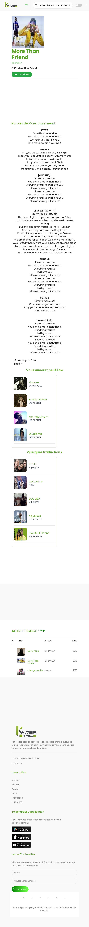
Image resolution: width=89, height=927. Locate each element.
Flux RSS (17, 802)
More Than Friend (32, 662)
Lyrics (14, 793)
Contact (17, 763)
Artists (15, 789)
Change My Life (35, 670)
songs (41, 630)
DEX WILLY (17, 63)
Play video (22, 74)
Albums (15, 784)
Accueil (15, 780)
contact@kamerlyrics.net (26, 758)
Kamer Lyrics (58, 907)
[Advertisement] (51, 99)
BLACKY (48, 670)
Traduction (17, 797)
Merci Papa (33, 650)
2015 (75, 650)
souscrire (20, 889)
